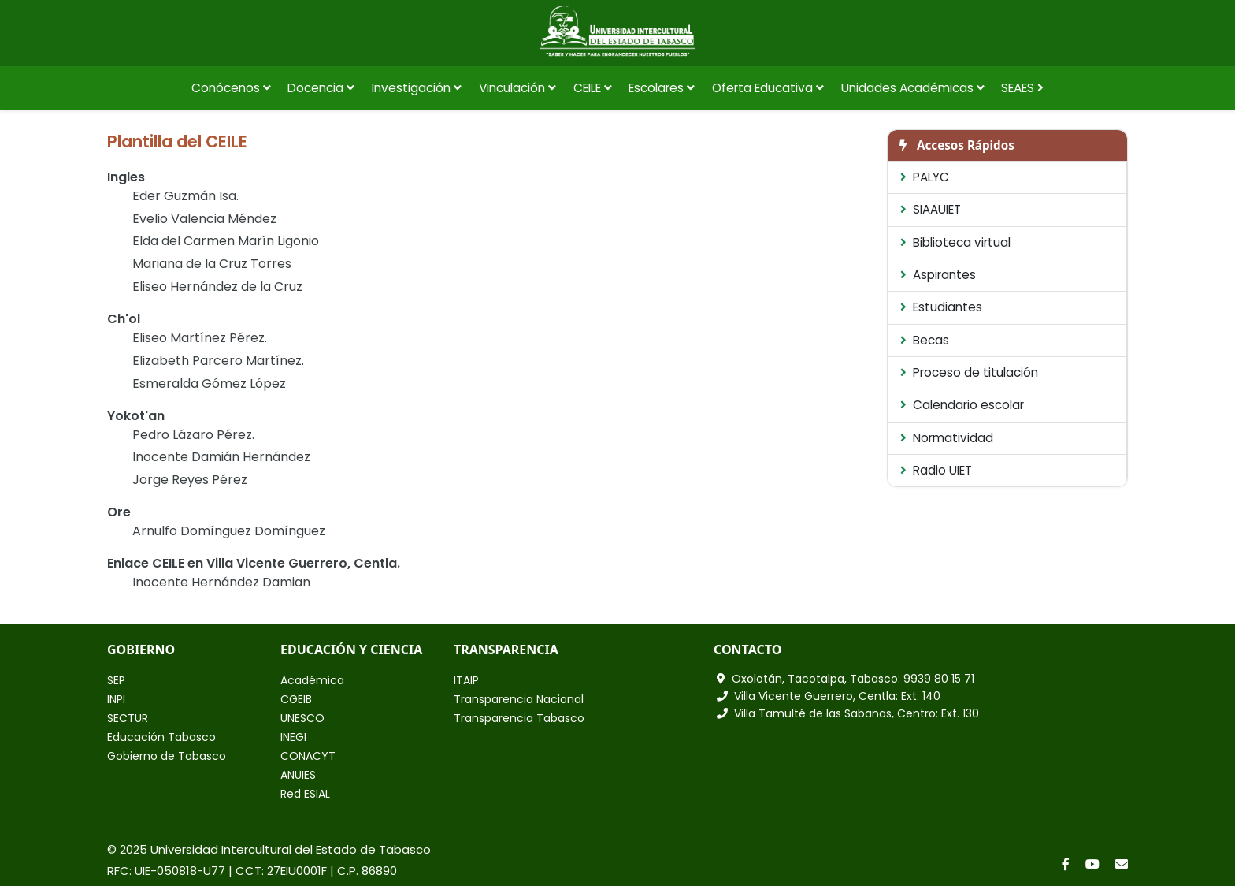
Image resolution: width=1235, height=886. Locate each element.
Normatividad (946, 438)
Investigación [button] (417, 88)
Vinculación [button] (517, 88)
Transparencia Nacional (519, 699)
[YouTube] (1092, 864)
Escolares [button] (662, 88)
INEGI (293, 737)
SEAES (1022, 88)
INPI (116, 699)
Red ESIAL (305, 794)
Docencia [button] (320, 88)
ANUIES (298, 775)
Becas (924, 340)
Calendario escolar (962, 404)
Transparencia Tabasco (519, 718)
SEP (116, 680)
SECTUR (127, 718)
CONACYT (308, 756)
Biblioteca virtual (955, 242)
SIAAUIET (930, 209)
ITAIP (466, 680)
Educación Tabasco (161, 737)
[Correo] (1121, 864)
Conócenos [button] (231, 88)
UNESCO (302, 718)
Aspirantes (938, 274)
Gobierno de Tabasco (166, 756)
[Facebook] (1066, 864)
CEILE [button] (592, 88)
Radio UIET (936, 470)
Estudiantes (941, 307)
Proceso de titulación (969, 372)
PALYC (924, 177)
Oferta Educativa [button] (768, 88)
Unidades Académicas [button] (913, 88)
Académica (312, 680)
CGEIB (296, 699)
